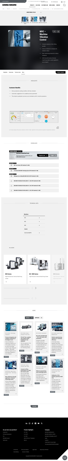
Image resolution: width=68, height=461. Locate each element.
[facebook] (35, 423)
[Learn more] (15, 269)
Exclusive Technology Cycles (24, 8)
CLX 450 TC (26, 434)
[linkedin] (26, 423)
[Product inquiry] (61, 72)
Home (3, 8)
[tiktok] (32, 423)
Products (32, 5)
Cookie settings (16, 451)
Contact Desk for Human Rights (50, 442)
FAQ (3, 436)
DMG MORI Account (20, 156)
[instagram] (29, 423)
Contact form (5, 432)
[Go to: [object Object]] (10, 327)
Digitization (15, 8)
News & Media (52, 5)
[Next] (35, 288)
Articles (38, 317)
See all (29, 317)
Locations (46, 440)
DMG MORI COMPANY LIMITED (50, 434)
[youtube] (38, 423)
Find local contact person (7, 434)
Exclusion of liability (25, 451)
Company (58, 5)
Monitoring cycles (46, 8)
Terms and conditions (25, 449)
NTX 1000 (25, 432)
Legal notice (34, 449)
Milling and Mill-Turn (36, 8)
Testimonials (5, 440)
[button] (54, 2)
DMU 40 (25, 440)
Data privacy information (44, 449)
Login (52, 155)
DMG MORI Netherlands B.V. (49, 432)
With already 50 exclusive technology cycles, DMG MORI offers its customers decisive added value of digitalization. (41, 377)
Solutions (38, 5)
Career (46, 438)
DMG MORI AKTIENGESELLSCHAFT (51, 436)
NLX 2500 (25, 436)
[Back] (32, 288)
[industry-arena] (41, 423)
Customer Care (44, 5)
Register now (42, 155)
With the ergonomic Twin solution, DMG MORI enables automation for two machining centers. (26, 345)
